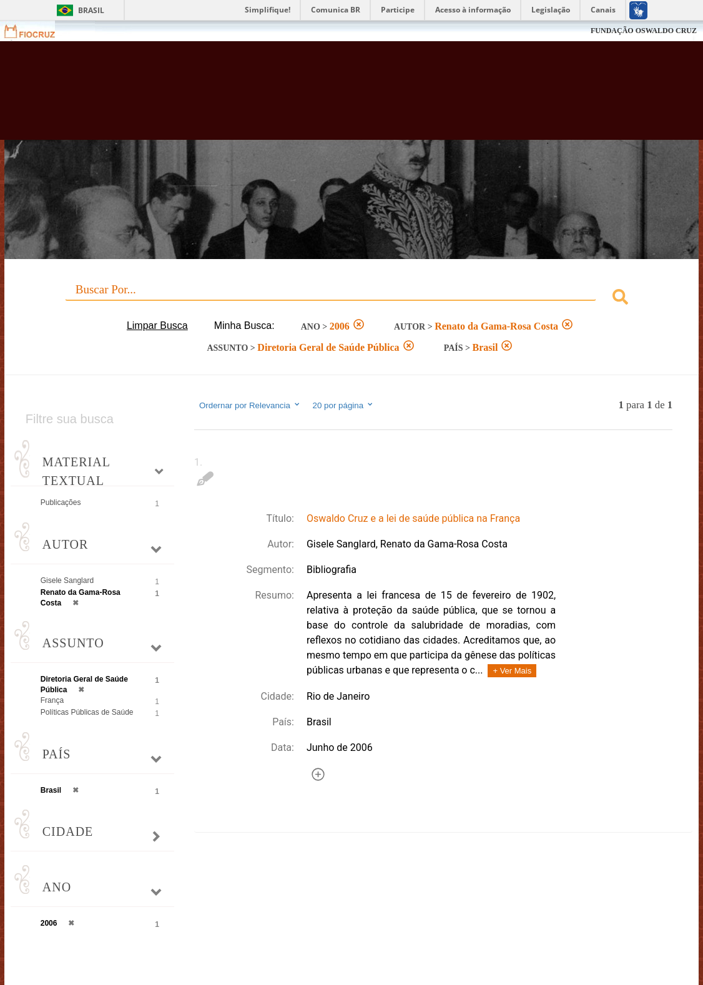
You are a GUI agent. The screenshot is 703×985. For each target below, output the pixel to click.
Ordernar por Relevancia (250, 405)
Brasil (91, 10)
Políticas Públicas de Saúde (87, 712)
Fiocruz (37, 31)
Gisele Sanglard (67, 580)
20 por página (344, 405)
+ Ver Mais (512, 670)
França (52, 700)
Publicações (61, 502)
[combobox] (351, 298)
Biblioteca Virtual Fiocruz (311, 97)
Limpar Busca (157, 325)
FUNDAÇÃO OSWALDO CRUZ (644, 30)
